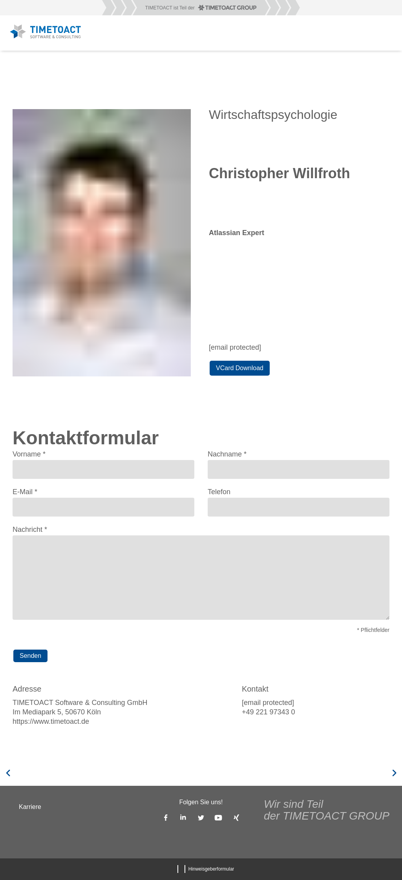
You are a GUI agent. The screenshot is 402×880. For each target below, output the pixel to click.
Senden (30, 655)
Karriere (30, 806)
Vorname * (29, 454)
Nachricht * (30, 529)
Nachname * (227, 454)
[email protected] (235, 347)
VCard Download (239, 368)
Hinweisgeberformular (211, 869)
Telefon (219, 492)
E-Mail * (25, 492)
